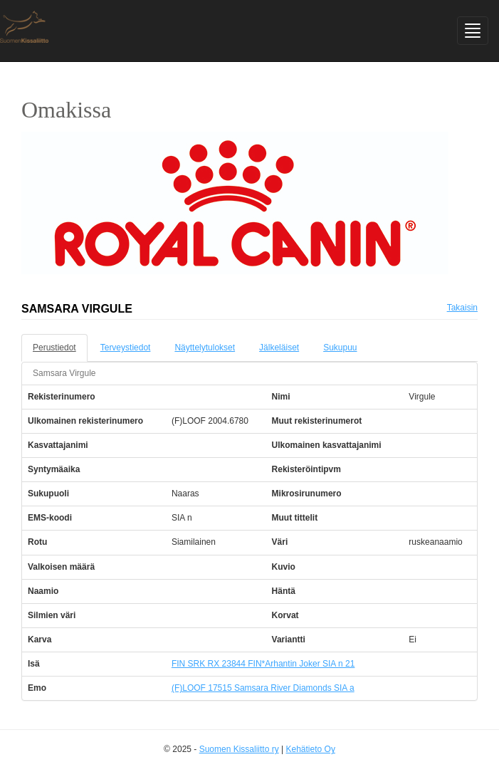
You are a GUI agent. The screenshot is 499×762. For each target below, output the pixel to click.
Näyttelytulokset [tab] (204, 348)
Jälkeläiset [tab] (279, 348)
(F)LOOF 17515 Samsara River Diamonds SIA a (263, 688)
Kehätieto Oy (310, 749)
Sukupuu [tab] (340, 348)
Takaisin (462, 308)
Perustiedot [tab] (54, 348)
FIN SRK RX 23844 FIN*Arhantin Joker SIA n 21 (263, 664)
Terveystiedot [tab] (125, 348)
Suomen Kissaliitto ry (239, 749)
